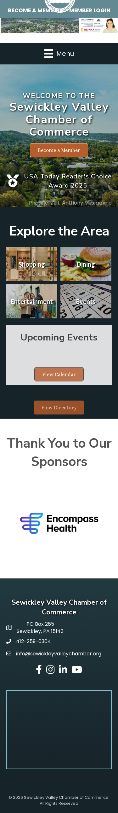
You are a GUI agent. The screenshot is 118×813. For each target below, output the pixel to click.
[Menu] (59, 53)
